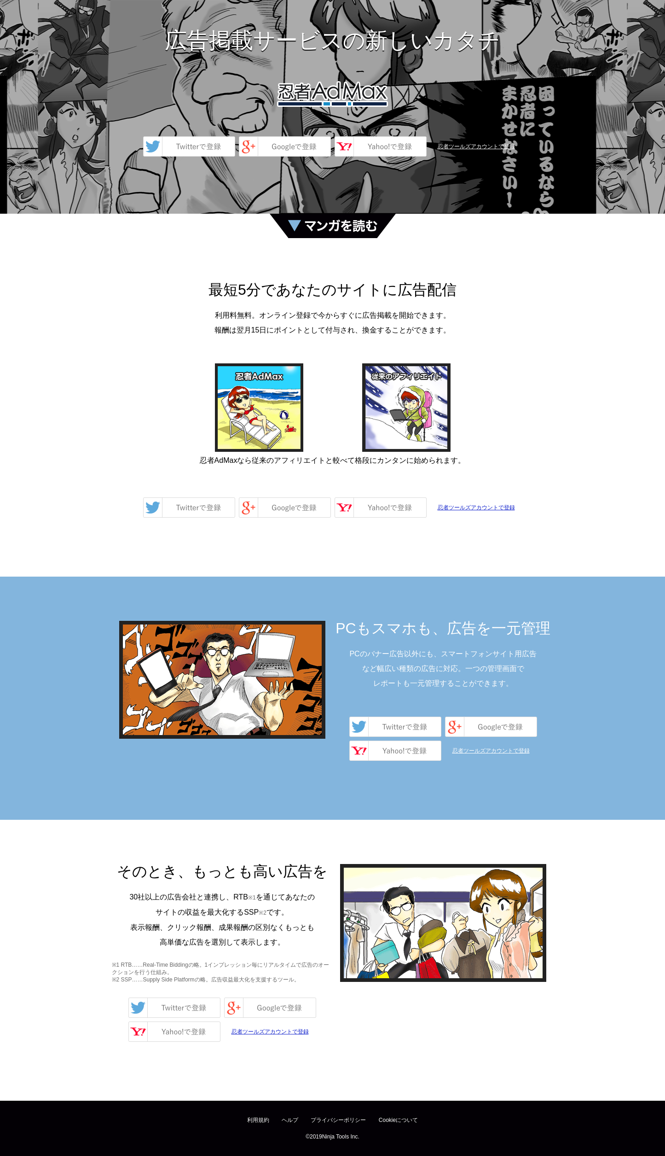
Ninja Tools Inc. (340, 1136)
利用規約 (258, 1120)
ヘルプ (290, 1120)
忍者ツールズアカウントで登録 (476, 146)
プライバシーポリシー (338, 1120)
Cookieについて (398, 1120)
